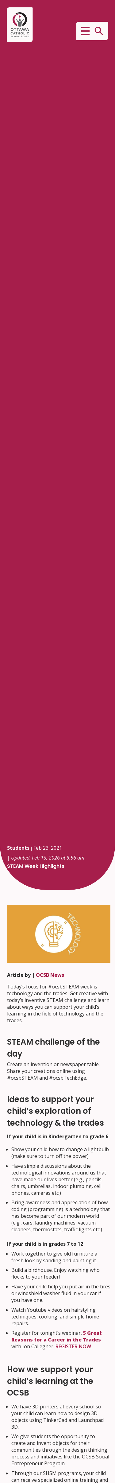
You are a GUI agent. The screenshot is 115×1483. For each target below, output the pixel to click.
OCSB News (50, 975)
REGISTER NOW (73, 1346)
